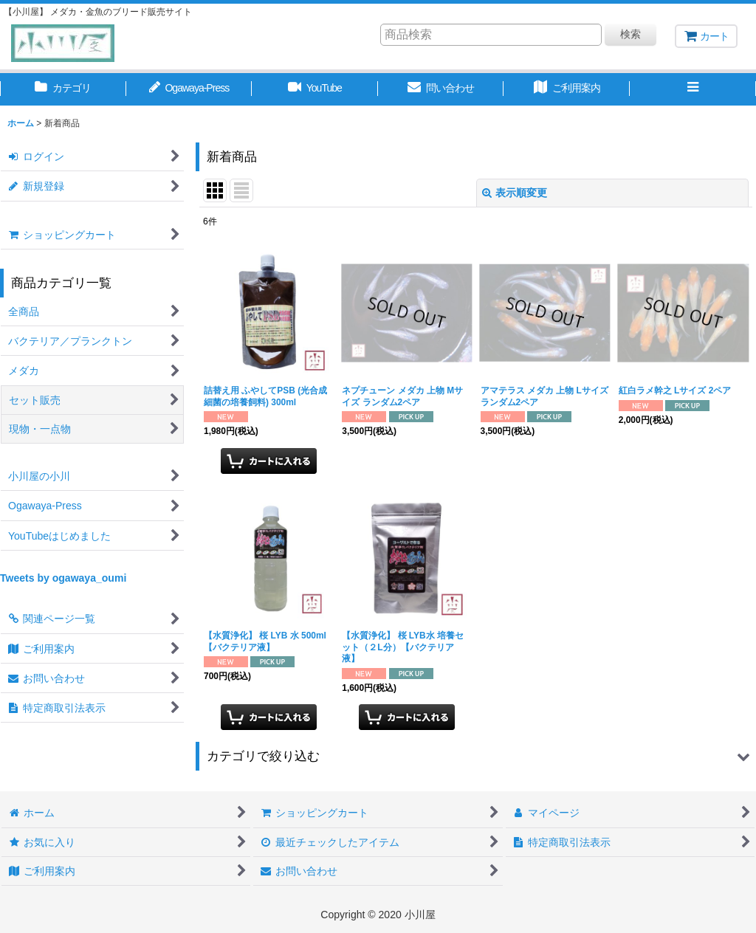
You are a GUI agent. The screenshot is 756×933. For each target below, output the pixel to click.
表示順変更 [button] (514, 193)
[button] (693, 89)
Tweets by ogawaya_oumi (63, 578)
